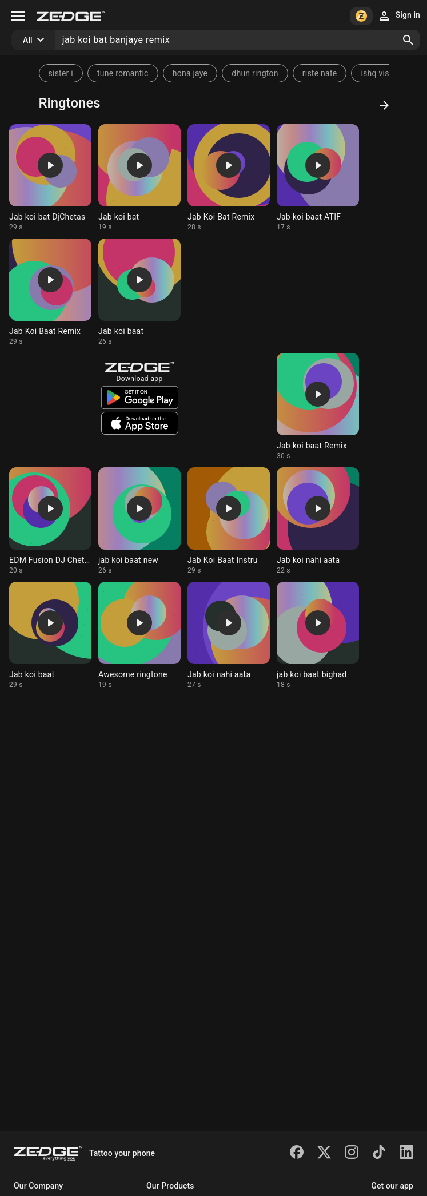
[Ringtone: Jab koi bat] (139, 178)
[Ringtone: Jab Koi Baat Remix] (50, 292)
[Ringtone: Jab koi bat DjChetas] (50, 178)
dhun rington (255, 73)
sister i (61, 73)
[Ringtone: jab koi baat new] (139, 521)
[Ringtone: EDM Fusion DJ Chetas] (50, 521)
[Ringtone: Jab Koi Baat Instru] (228, 521)
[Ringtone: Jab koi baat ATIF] (318, 178)
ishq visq (377, 73)
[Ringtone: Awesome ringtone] (139, 635)
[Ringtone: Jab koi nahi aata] (318, 521)
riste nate (319, 73)
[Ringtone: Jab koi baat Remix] (318, 406)
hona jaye (190, 73)
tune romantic (123, 73)
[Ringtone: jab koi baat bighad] (318, 635)
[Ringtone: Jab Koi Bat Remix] (228, 178)
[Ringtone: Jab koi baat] (139, 292)
